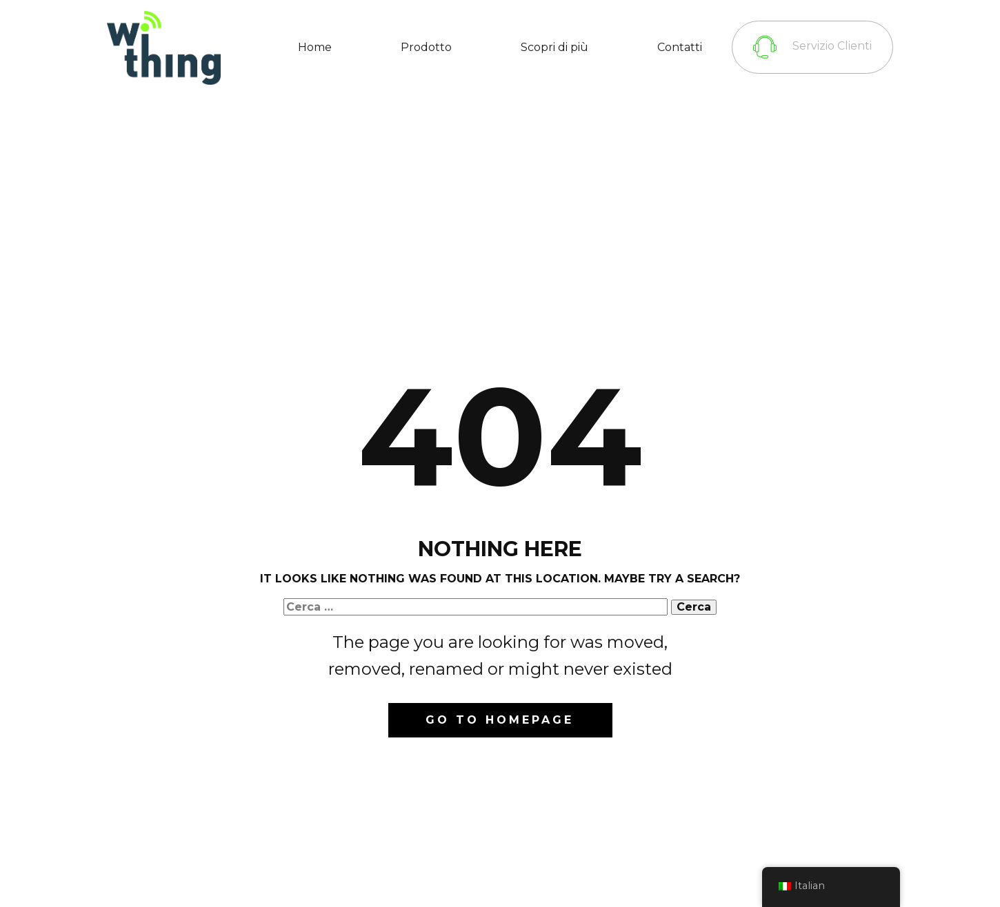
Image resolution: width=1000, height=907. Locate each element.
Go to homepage (500, 719)
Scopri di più (554, 47)
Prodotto (426, 47)
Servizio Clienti (812, 46)
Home (315, 47)
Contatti (679, 47)
